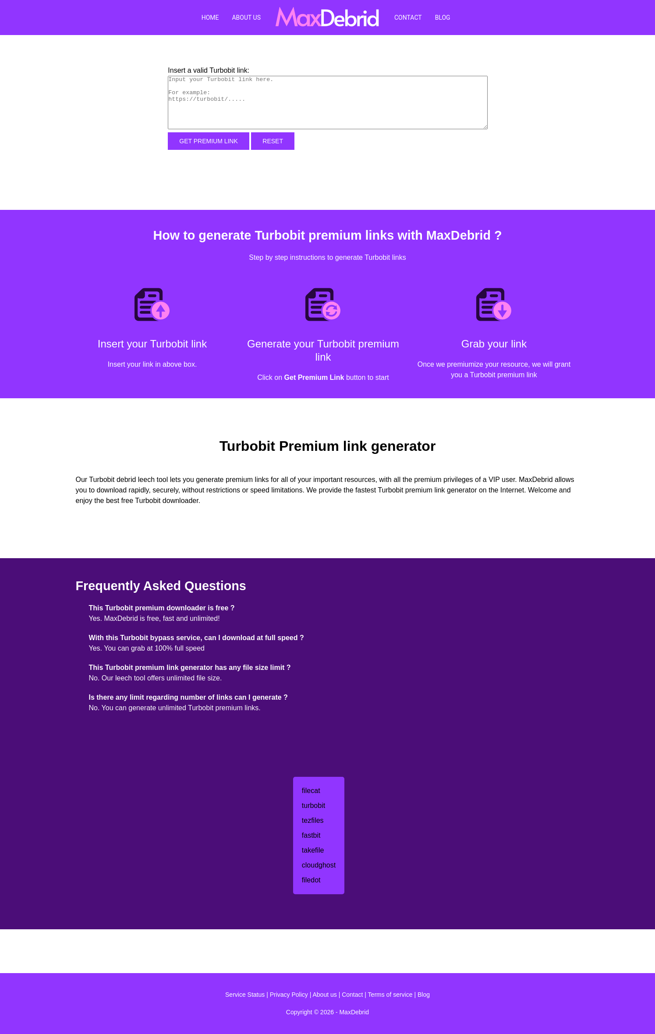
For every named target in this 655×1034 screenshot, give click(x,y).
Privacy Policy (289, 994)
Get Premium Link (208, 141)
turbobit (313, 805)
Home (210, 17)
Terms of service (390, 994)
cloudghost (319, 865)
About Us (246, 17)
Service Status (245, 994)
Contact (408, 17)
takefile (313, 850)
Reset (272, 141)
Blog (442, 17)
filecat (311, 790)
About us (325, 994)
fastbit (311, 835)
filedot (311, 880)
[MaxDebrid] (327, 17)
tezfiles (313, 820)
